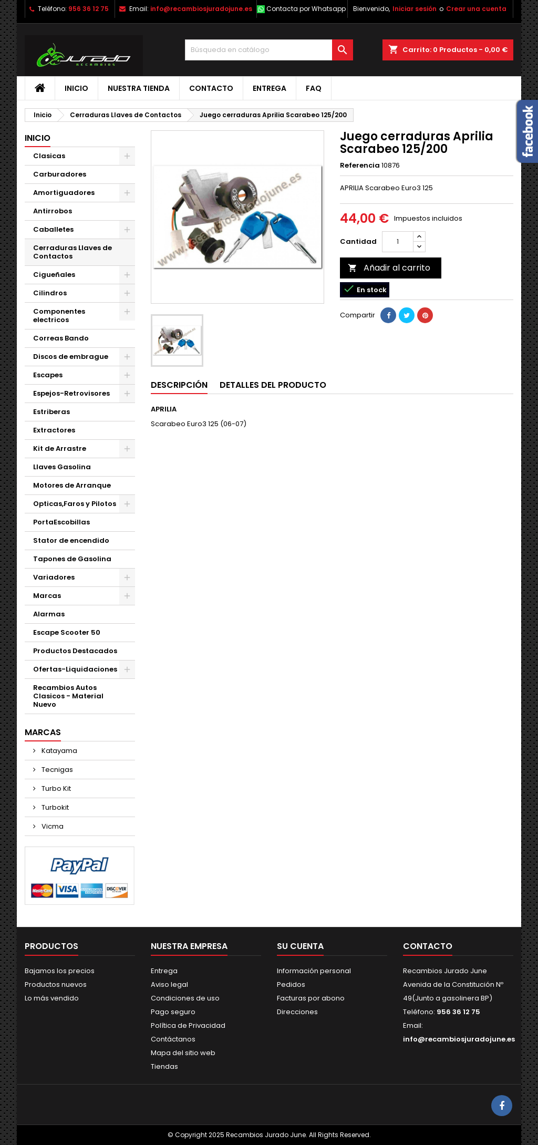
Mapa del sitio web (183, 1053)
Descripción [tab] (179, 385)
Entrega (269, 88)
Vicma (52, 826)
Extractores (54, 430)
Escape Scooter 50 (66, 632)
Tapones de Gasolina (72, 559)
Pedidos (291, 984)
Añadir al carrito (389, 268)
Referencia (360, 165)
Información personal (314, 971)
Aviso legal (169, 984)
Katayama (58, 751)
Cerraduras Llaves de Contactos (72, 252)
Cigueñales (54, 275)
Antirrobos (52, 211)
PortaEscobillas (61, 522)
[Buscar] (269, 49)
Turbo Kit (55, 788)
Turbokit (54, 807)
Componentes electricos (59, 315)
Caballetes (53, 229)
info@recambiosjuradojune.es (201, 8)
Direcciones (297, 1012)
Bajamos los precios (60, 971)
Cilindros (50, 293)
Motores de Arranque (72, 485)
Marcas (47, 596)
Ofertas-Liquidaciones (75, 669)
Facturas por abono (311, 998)
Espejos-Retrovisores (71, 393)
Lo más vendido (52, 998)
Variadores (54, 577)
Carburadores (59, 174)
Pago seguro (173, 1012)
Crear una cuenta (476, 8)
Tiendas (164, 1066)
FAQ (314, 88)
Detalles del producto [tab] (273, 385)
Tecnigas (56, 770)
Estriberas (51, 412)
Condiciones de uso (185, 998)
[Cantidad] (397, 241)
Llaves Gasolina (62, 467)
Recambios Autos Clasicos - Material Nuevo (68, 696)
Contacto (211, 88)
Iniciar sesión (414, 8)
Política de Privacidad (188, 1025)
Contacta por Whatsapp (306, 8)
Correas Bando (61, 338)
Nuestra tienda (139, 88)
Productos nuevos (56, 984)
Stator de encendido (71, 540)
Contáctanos (173, 1039)
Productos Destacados (75, 651)
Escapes (48, 375)
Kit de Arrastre (59, 448)
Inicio (76, 88)
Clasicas (49, 156)
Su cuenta (300, 946)
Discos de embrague (70, 357)
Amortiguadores (64, 193)
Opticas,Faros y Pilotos (74, 504)
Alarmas (49, 614)
